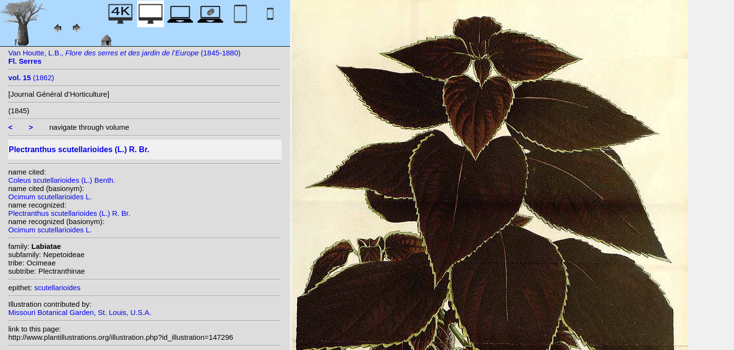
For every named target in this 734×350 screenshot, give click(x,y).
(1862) (31, 77)
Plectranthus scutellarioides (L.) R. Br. (69, 213)
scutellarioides (57, 287)
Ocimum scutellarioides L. (50, 196)
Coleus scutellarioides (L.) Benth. (61, 180)
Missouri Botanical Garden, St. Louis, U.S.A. (79, 312)
